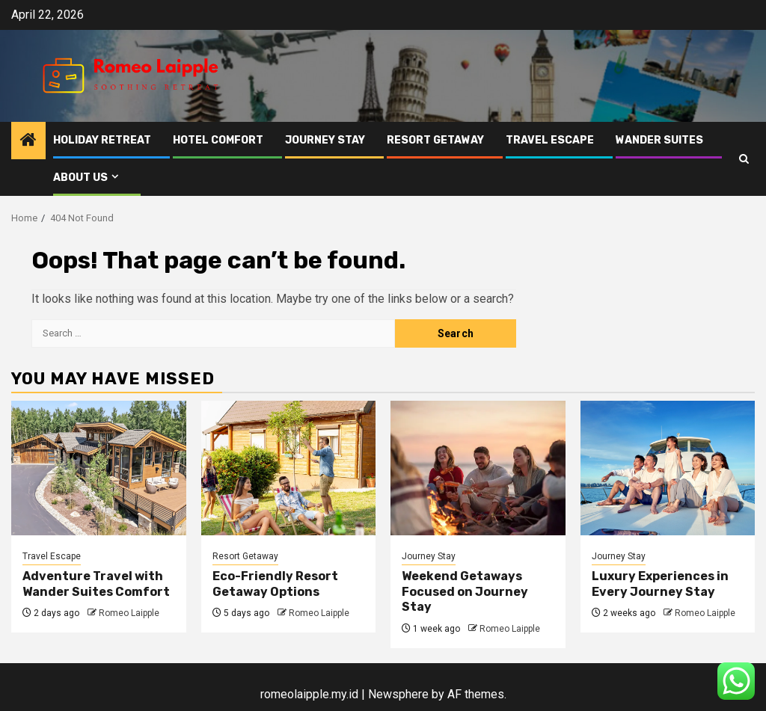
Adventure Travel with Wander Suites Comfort (96, 584)
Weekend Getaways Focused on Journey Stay (465, 592)
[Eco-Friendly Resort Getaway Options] (288, 468)
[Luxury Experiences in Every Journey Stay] (668, 468)
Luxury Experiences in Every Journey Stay (660, 584)
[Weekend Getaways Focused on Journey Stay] (478, 468)
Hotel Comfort (218, 140)
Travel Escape (550, 140)
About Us (80, 177)
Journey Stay (325, 140)
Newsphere (398, 694)
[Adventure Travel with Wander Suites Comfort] (98, 468)
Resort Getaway (435, 140)
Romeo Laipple (129, 613)
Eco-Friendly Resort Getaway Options (275, 584)
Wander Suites (659, 140)
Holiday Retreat (102, 140)
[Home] (28, 141)
